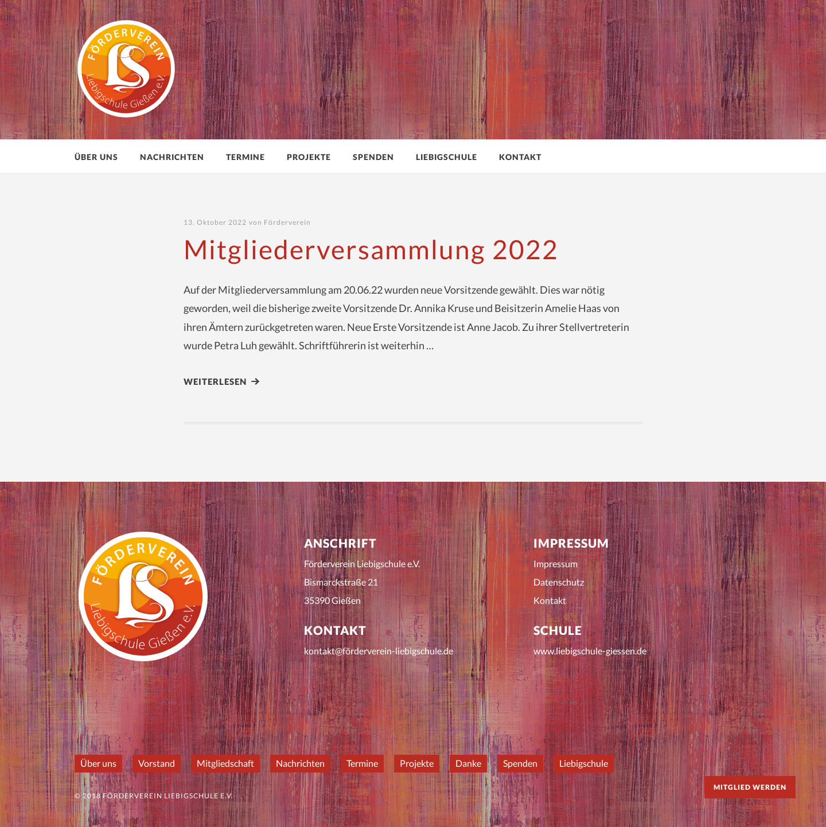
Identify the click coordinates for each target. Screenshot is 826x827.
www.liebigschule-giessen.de (589, 650)
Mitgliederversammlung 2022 (371, 249)
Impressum (555, 563)
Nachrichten (172, 157)
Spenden (373, 157)
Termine (245, 157)
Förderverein (287, 222)
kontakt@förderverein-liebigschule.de (378, 650)
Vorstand (156, 763)
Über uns (96, 157)
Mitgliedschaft (225, 763)
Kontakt (520, 157)
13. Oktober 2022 (215, 222)
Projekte (309, 157)
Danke (468, 763)
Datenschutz (558, 581)
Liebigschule (446, 157)
